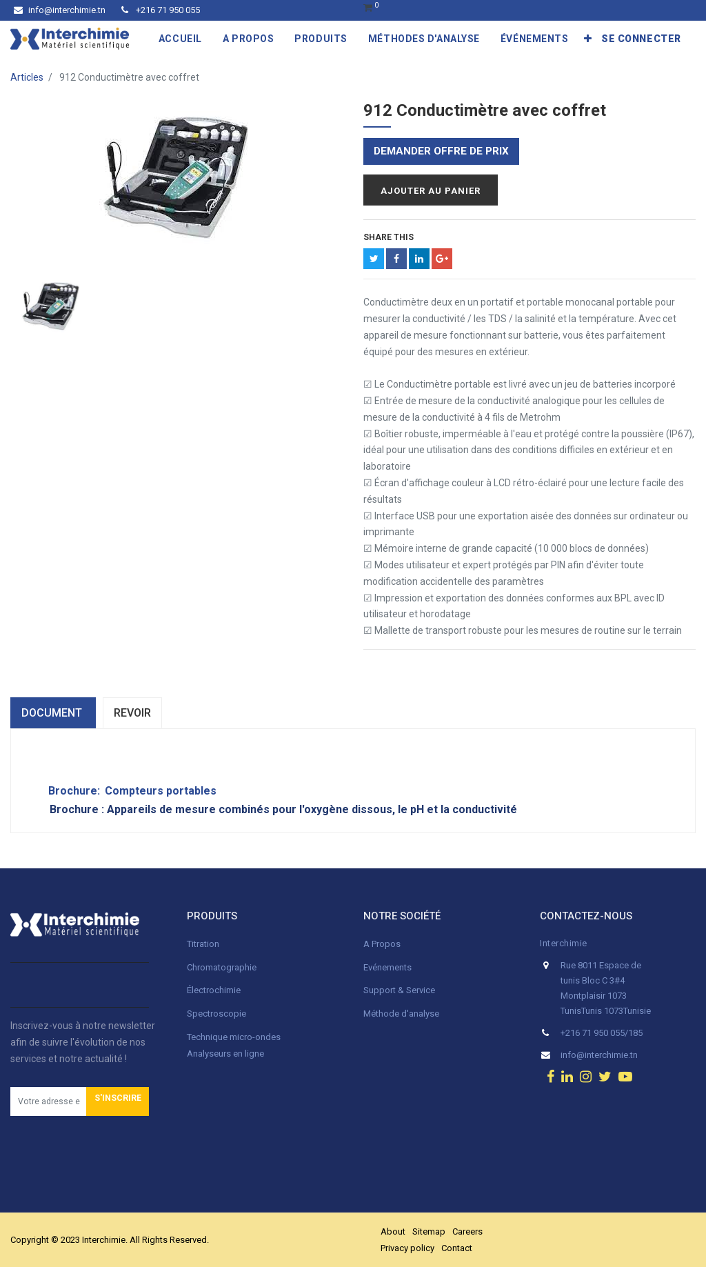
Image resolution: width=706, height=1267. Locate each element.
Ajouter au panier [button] (431, 191)
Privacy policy (407, 1248)
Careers (467, 1231)
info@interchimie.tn (59, 10)
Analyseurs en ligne (225, 1053)
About (393, 1231)
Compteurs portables (160, 790)
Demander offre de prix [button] (441, 151)
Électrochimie (214, 990)
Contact (456, 1248)
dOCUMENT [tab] (53, 712)
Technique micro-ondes (234, 1037)
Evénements (387, 967)
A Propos (383, 944)
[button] (588, 38)
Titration (203, 944)
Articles (26, 77)
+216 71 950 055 (160, 10)
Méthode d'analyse (401, 1013)
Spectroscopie (216, 1013)
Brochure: (67, 790)
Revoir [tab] (132, 712)
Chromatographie (221, 967)
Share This (388, 237)
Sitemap (428, 1231)
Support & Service (399, 990)
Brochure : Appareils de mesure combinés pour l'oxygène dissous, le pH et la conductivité (283, 809)
